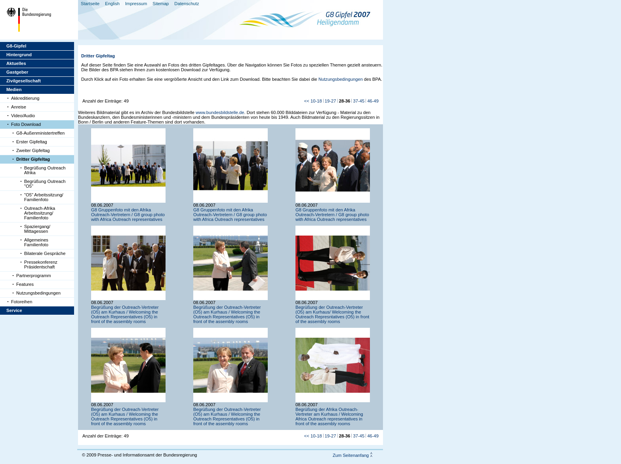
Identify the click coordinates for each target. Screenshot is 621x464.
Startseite (90, 3)
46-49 (373, 101)
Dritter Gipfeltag (33, 159)
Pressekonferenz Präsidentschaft (40, 264)
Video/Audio (23, 115)
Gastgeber (17, 72)
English (112, 3)
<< (306, 101)
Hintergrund (19, 54)
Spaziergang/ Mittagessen (37, 229)
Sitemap (160, 3)
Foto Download (26, 124)
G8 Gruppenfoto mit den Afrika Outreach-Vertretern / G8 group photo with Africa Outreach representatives (128, 214)
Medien (14, 89)
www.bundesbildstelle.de (220, 112)
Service (14, 310)
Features (25, 284)
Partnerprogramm (33, 275)
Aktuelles (16, 63)
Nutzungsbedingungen (38, 293)
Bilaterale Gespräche (44, 253)
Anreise (18, 107)
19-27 (330, 101)
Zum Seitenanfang (351, 455)
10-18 (316, 101)
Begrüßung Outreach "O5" (44, 183)
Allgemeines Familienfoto (36, 242)
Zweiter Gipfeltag (33, 150)
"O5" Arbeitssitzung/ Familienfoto (43, 197)
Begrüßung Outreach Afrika (44, 170)
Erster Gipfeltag (31, 141)
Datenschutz (186, 3)
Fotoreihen (21, 301)
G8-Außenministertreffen (40, 133)
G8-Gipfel (16, 46)
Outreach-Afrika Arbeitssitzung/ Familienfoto (39, 213)
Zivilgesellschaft (23, 80)
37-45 (359, 101)
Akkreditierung (25, 98)
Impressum (136, 3)
